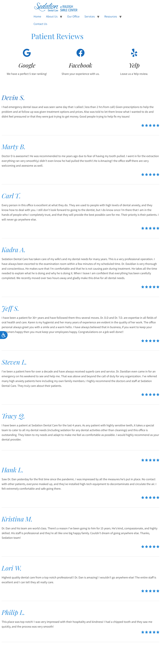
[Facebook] (80, 53)
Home (37, 16)
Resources (110, 16)
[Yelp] (134, 53)
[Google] (27, 53)
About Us (51, 16)
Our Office (73, 16)
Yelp (134, 65)
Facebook (80, 65)
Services (89, 16)
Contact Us (40, 24)
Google (26, 65)
